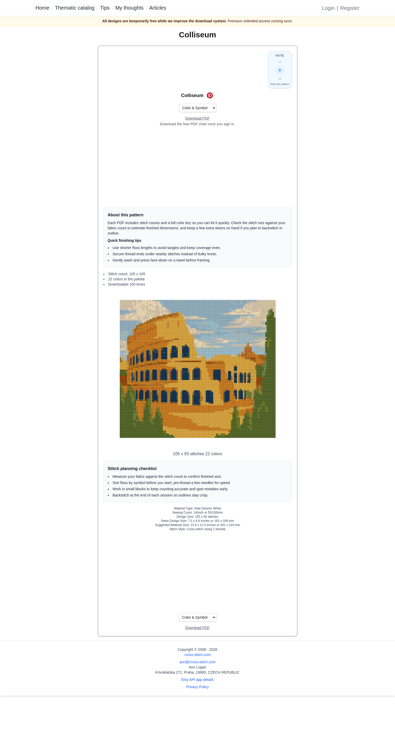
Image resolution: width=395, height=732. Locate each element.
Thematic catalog (74, 8)
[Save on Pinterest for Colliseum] (210, 95)
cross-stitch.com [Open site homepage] (197, 655)
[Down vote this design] (280, 78)
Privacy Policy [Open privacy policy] (197, 687)
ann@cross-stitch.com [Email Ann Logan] (197, 662)
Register (349, 8)
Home (42, 8)
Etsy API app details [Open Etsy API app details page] (197, 680)
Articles (157, 8)
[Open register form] (197, 118)
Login (328, 8)
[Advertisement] (197, 167)
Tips (105, 8)
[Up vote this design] (280, 62)
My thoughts (129, 8)
